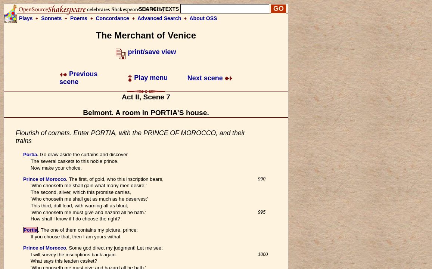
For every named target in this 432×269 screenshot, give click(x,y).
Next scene (210, 78)
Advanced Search (159, 18)
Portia (30, 154)
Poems (78, 18)
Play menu (148, 77)
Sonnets (51, 18)
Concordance (112, 18)
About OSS (203, 18)
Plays (26, 18)
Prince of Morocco (44, 179)
